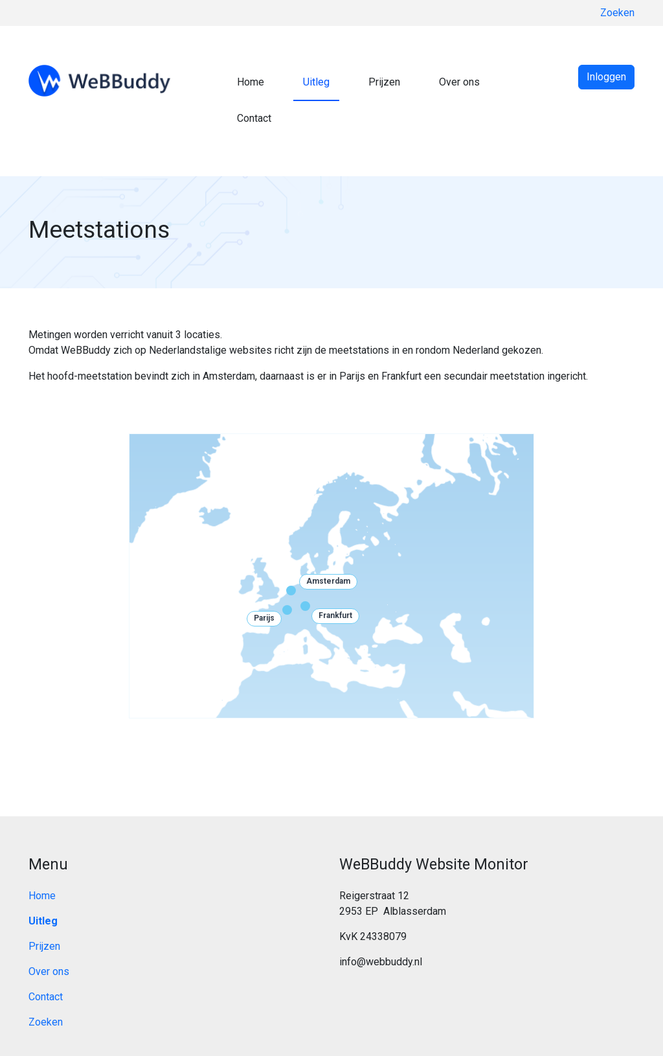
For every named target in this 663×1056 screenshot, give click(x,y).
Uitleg (316, 82)
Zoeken (617, 12)
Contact (254, 118)
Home (250, 82)
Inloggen (606, 77)
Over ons (459, 82)
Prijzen (384, 82)
